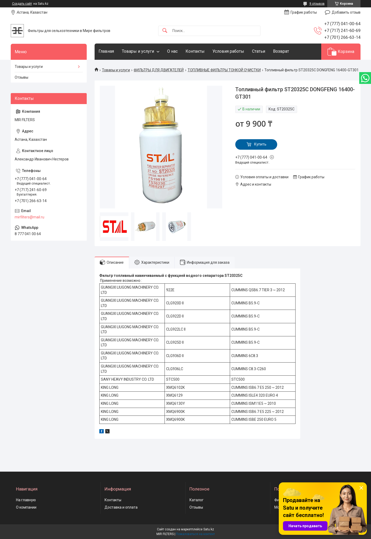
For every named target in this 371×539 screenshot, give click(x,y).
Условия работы (228, 51)
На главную (26, 500)
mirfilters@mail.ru (29, 217)
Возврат (281, 51)
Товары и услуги (138, 51)
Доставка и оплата (121, 507)
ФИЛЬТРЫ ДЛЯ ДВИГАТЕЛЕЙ (159, 70)
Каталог (196, 500)
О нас (172, 51)
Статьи (258, 51)
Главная (106, 51)
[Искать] (164, 31)
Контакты (195, 51)
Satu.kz (208, 529)
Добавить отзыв (346, 12)
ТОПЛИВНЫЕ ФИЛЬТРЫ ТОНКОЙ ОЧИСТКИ (224, 70)
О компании (26, 507)
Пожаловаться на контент (195, 534)
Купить (260, 144)
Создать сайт (22, 4)
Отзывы (21, 77)
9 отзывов (317, 4)
